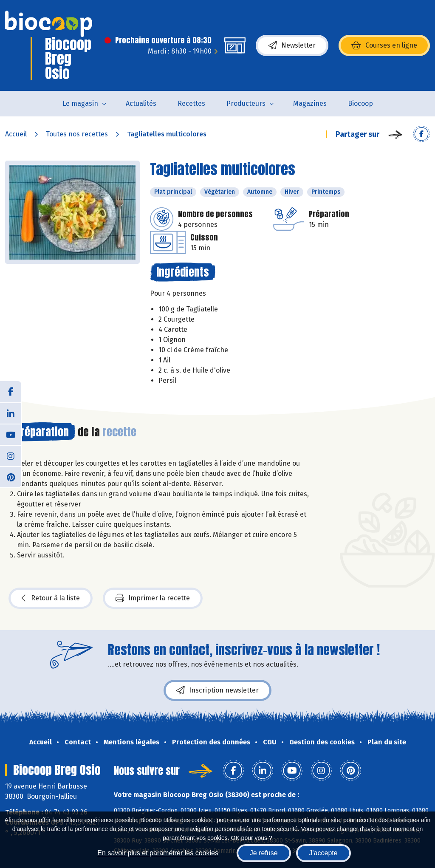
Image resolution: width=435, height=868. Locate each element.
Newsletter (292, 45)
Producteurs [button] (246, 103)
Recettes (191, 103)
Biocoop (360, 103)
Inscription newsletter (217, 690)
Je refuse (264, 853)
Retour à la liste (50, 598)
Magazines (310, 103)
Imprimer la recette (153, 598)
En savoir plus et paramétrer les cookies (157, 853)
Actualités (141, 103)
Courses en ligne (384, 45)
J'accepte (323, 853)
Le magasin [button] (80, 103)
